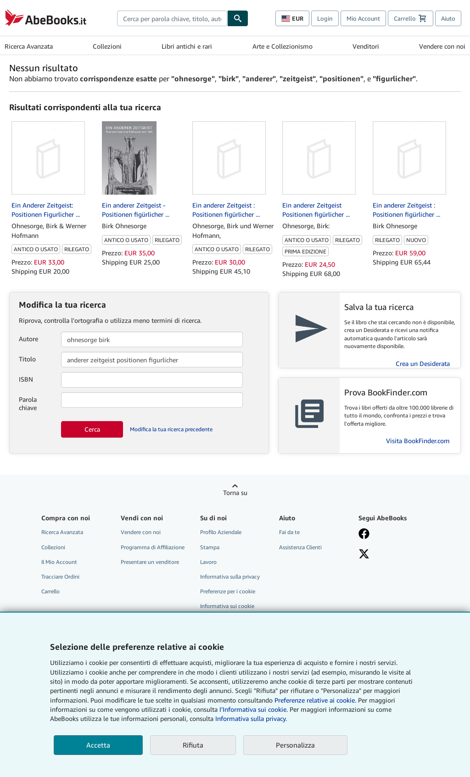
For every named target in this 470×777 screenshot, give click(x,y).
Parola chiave (28, 403)
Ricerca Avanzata (29, 46)
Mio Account (363, 18)
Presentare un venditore (150, 561)
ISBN (26, 379)
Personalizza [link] (295, 745)
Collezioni (107, 46)
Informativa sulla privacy (230, 576)
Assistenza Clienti (300, 547)
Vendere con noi (442, 46)
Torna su (235, 492)
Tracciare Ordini (60, 576)
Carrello (50, 591)
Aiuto (448, 18)
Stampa (209, 547)
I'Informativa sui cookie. (253, 709)
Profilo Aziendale (220, 532)
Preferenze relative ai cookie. (315, 700)
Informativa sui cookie (227, 605)
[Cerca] (238, 18)
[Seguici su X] (392, 554)
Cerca (92, 429)
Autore (28, 339)
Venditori (365, 46)
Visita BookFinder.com (418, 441)
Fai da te (289, 532)
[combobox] (172, 18)
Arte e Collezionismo (282, 46)
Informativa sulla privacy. (251, 718)
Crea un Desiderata (423, 363)
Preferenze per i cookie (227, 591)
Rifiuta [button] (193, 745)
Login (325, 18)
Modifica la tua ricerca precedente (171, 429)
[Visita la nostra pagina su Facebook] (392, 534)
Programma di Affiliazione (153, 547)
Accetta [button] (98, 745)
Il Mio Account (59, 561)
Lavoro (208, 561)
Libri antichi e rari (187, 46)
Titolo (27, 359)
